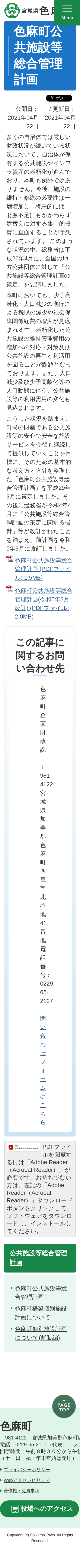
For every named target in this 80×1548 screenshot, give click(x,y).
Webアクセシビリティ (27, 1480)
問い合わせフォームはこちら (43, 1070)
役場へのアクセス (47, 1508)
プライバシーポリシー (27, 1469)
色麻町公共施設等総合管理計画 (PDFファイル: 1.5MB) (44, 569)
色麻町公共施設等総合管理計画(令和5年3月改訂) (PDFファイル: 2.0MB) (44, 603)
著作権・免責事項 (21, 1490)
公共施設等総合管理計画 (38, 1258)
